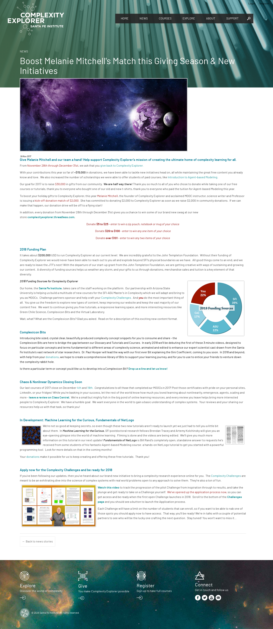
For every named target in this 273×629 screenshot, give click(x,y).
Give (82, 586)
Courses (165, 18)
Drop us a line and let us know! (148, 368)
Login (251, 3)
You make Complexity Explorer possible (103, 591)
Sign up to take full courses (154, 591)
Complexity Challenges (116, 297)
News (144, 18)
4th (79, 387)
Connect (204, 584)
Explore (189, 18)
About (210, 18)
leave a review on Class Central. (49, 397)
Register (264, 3)
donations (52, 357)
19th (90, 387)
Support (232, 18)
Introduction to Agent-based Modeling (192, 177)
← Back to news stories (37, 541)
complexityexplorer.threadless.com (50, 217)
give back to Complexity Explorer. (121, 165)
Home (124, 18)
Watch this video (108, 487)
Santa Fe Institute (50, 288)
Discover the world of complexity (41, 591)
